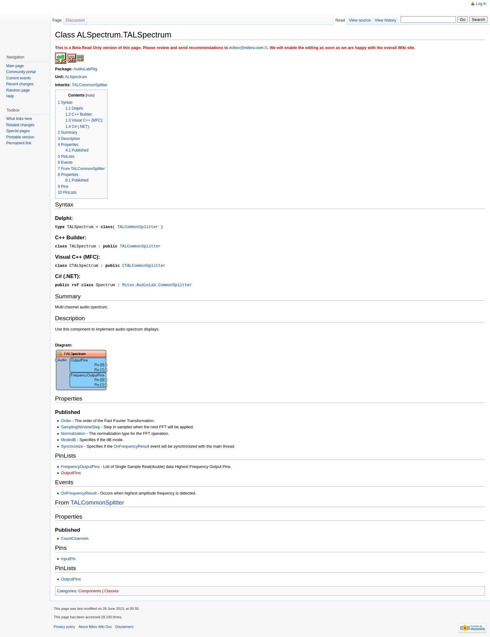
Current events (18, 78)
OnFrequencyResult (131, 445)
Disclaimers (124, 625)
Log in (481, 4)
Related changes (20, 125)
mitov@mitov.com (246, 47)
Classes (111, 589)
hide (90, 95)
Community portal (21, 72)
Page (57, 20)
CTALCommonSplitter (143, 264)
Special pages (18, 131)
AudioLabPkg (85, 69)
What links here (19, 119)
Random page (18, 90)
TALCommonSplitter (90, 84)
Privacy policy (64, 625)
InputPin (68, 557)
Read (340, 20)
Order (66, 419)
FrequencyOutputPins (80, 465)
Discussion (75, 20)
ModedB (68, 438)
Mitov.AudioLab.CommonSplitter (157, 283)
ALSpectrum (76, 76)
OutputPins (71, 471)
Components (89, 589)
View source (360, 20)
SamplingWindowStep (80, 425)
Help (10, 96)
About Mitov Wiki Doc (95, 625)
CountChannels (74, 537)
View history (385, 20)
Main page (15, 66)
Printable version (20, 137)
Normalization (73, 432)
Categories (66, 589)
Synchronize (72, 445)
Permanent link (18, 143)
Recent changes (19, 84)
